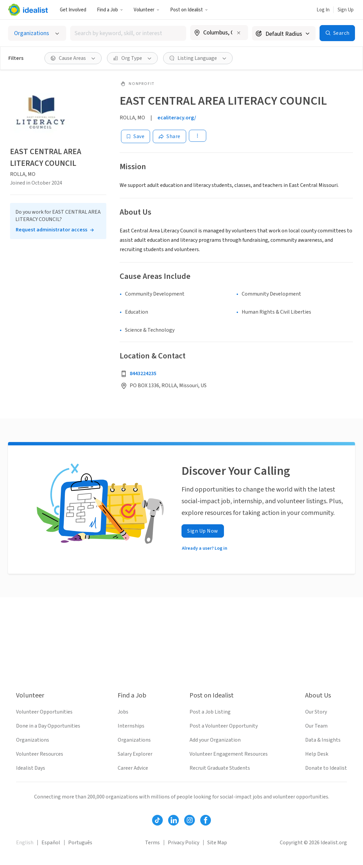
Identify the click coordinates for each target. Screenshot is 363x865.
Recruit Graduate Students (220, 768)
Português (80, 842)
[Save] (135, 136)
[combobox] (128, 33)
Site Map (217, 842)
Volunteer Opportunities (44, 712)
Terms (152, 842)
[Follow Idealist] (157, 820)
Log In (323, 9)
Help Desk (316, 754)
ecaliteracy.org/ (176, 117)
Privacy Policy (183, 842)
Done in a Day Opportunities (48, 726)
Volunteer (146, 9)
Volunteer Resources (39, 754)
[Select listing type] (37, 33)
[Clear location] (238, 32)
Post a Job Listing (210, 712)
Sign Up (346, 9)
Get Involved (73, 9)
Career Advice (133, 768)
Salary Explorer (135, 754)
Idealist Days (30, 768)
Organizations (32, 740)
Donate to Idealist (326, 768)
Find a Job (110, 9)
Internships (131, 726)
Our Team (316, 726)
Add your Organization (215, 740)
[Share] (169, 136)
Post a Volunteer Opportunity (224, 726)
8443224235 (143, 373)
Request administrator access (51, 229)
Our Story (316, 712)
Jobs (123, 712)
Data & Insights (323, 740)
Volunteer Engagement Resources (229, 754)
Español (50, 842)
